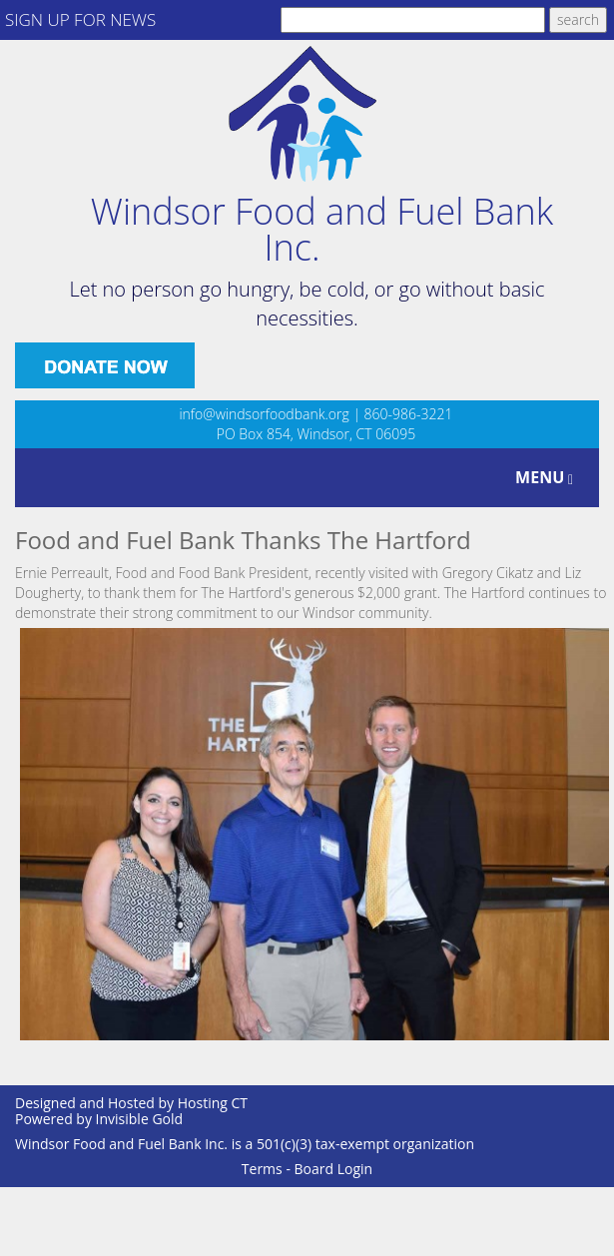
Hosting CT (213, 1102)
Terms (262, 1168)
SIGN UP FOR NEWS (80, 19)
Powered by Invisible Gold (99, 1118)
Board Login (334, 1168)
